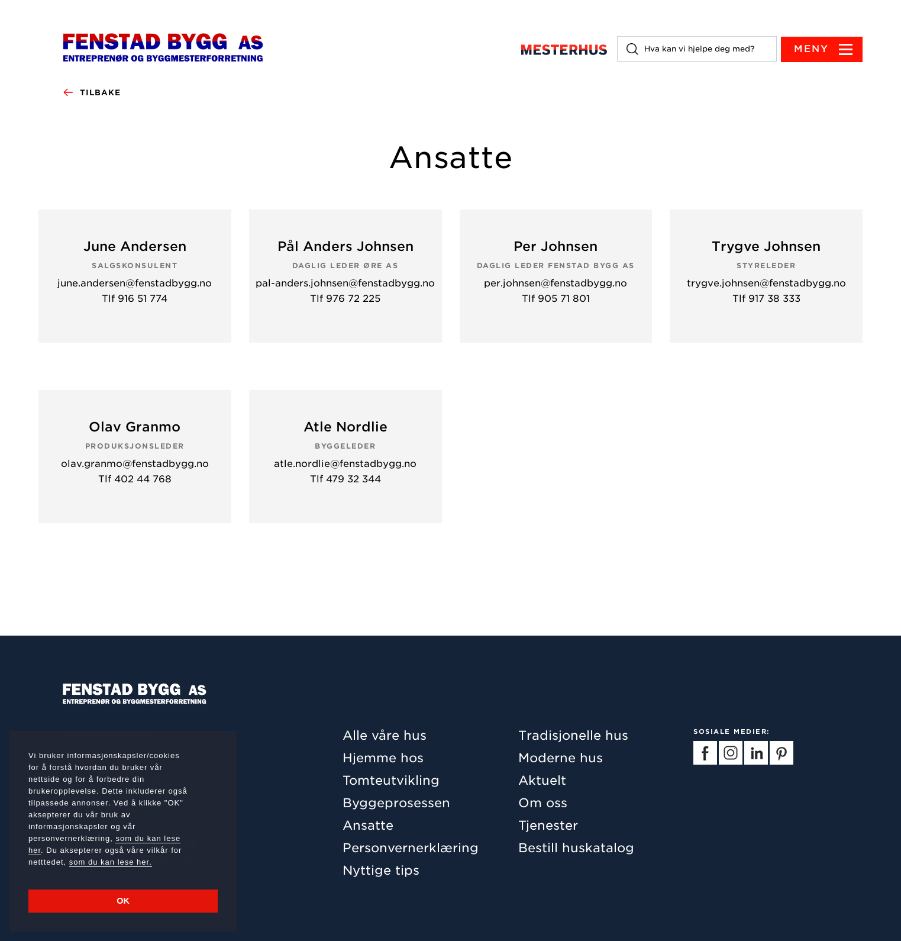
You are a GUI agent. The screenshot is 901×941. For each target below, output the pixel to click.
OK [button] (123, 900)
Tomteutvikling (391, 780)
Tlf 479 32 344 (345, 479)
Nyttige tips (381, 870)
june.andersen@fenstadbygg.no (134, 283)
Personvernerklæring (411, 847)
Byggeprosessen (396, 802)
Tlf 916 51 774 (134, 298)
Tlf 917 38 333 (766, 298)
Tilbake (91, 93)
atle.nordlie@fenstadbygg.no (345, 464)
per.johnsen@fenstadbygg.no (555, 283)
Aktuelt (542, 780)
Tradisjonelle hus (573, 735)
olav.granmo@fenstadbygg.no (135, 464)
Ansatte (368, 825)
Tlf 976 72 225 (345, 298)
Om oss (542, 802)
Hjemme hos (383, 757)
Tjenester (548, 825)
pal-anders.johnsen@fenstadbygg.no (345, 283)
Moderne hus (560, 757)
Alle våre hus (385, 735)
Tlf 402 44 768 (135, 479)
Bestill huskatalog (576, 847)
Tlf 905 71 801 (556, 298)
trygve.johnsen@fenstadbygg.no (766, 283)
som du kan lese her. (110, 862)
